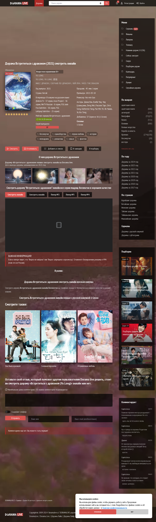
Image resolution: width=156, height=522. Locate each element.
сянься (71, 138)
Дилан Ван (88, 101)
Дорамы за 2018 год (129, 184)
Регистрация (127, 3)
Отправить (15, 418)
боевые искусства (136, 127)
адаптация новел (135, 105)
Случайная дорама (133, 87)
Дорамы (39, 3)
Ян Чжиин (108, 108)
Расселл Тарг (101, 105)
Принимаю (97, 512)
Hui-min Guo (90, 97)
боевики (132, 123)
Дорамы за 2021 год (129, 172)
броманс (132, 134)
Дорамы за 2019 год (129, 180)
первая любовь (78, 134)
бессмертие (44, 134)
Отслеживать (30, 148)
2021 (49, 88)
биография (133, 116)
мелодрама (44, 138)
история (93, 134)
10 (29, 114)
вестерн (132, 142)
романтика (59, 138)
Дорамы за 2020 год (129, 176)
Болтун (124, 452)
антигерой (133, 112)
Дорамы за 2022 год (129, 169)
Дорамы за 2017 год (129, 187)
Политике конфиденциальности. (114, 507)
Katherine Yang (88, 108)
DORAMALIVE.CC (10, 500)
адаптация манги (135, 108)
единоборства (60, 134)
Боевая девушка (128, 484)
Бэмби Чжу (97, 101)
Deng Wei (91, 105)
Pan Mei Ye (99, 108)
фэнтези (83, 138)
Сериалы (18, 500)
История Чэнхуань (129, 469)
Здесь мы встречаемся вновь (133, 421)
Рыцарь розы (127, 435)
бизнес (131, 119)
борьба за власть (136, 131)
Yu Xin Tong (81, 112)
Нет (132, 512)
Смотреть (12, 148)
